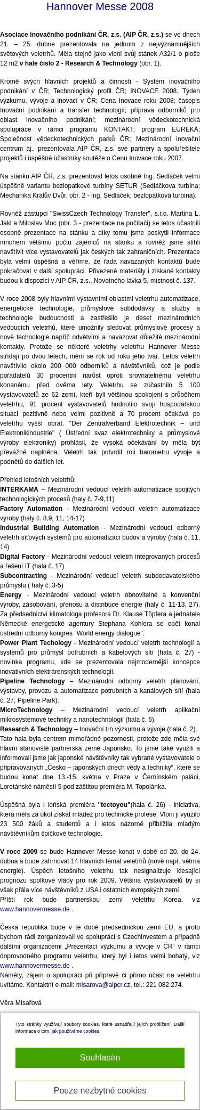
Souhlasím (100, 1057)
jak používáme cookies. (76, 1031)
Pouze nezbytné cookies (100, 1090)
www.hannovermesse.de (35, 909)
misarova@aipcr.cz (103, 985)
